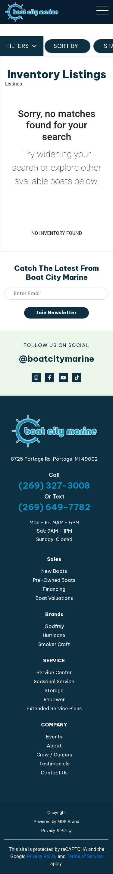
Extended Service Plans (54, 708)
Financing (54, 589)
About (54, 746)
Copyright (56, 812)
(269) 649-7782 (54, 507)
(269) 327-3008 (54, 485)
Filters (21, 46)
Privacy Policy (42, 856)
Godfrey (54, 626)
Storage (54, 690)
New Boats (54, 571)
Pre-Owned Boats (54, 580)
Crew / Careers (54, 755)
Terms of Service (85, 856)
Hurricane (54, 635)
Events (54, 737)
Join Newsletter (56, 313)
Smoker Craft (54, 644)
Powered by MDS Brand (56, 821)
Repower (54, 699)
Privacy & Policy (56, 830)
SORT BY (67, 46)
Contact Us (54, 773)
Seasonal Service (54, 681)
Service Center (54, 672)
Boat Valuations (54, 598)
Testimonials (54, 764)
